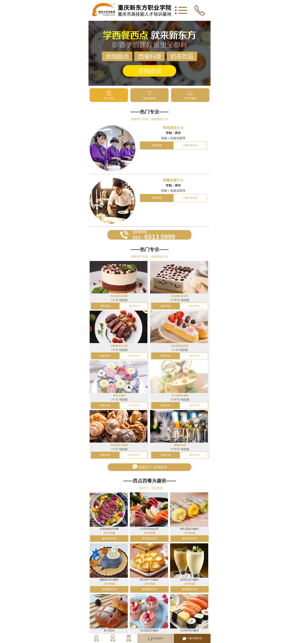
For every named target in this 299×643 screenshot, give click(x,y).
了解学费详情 (190, 145)
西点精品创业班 (179, 296)
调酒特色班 (180, 445)
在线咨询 (155, 638)
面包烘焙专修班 (119, 445)
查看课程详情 (109, 538)
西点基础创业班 (179, 346)
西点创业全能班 (119, 296)
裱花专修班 (119, 395)
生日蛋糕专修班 (179, 395)
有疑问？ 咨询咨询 (149, 466)
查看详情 (157, 145)
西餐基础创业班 (119, 346)
